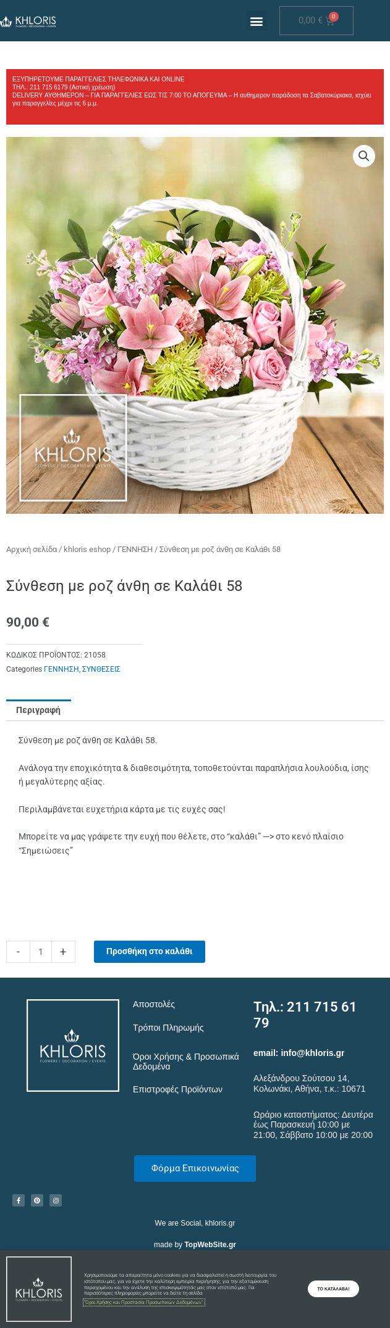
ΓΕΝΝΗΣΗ (135, 549)
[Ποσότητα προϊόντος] (41, 952)
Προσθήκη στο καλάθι (149, 951)
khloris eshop (87, 549)
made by (195, 1244)
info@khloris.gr (312, 1053)
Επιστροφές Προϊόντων (178, 1089)
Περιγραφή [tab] (38, 710)
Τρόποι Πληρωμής (168, 1028)
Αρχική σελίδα (31, 549)
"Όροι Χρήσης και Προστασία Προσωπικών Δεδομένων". (144, 1302)
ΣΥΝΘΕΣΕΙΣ (101, 669)
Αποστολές (154, 1004)
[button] (257, 20)
